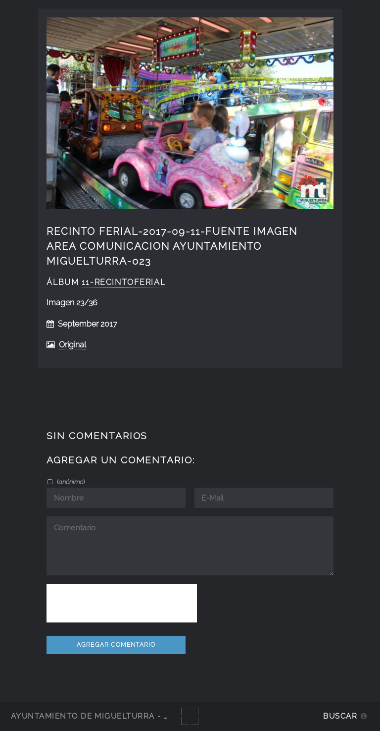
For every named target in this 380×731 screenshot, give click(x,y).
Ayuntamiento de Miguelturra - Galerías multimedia (135, 716)
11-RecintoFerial (123, 282)
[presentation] (122, 603)
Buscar (340, 716)
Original (72, 344)
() (70, 482)
